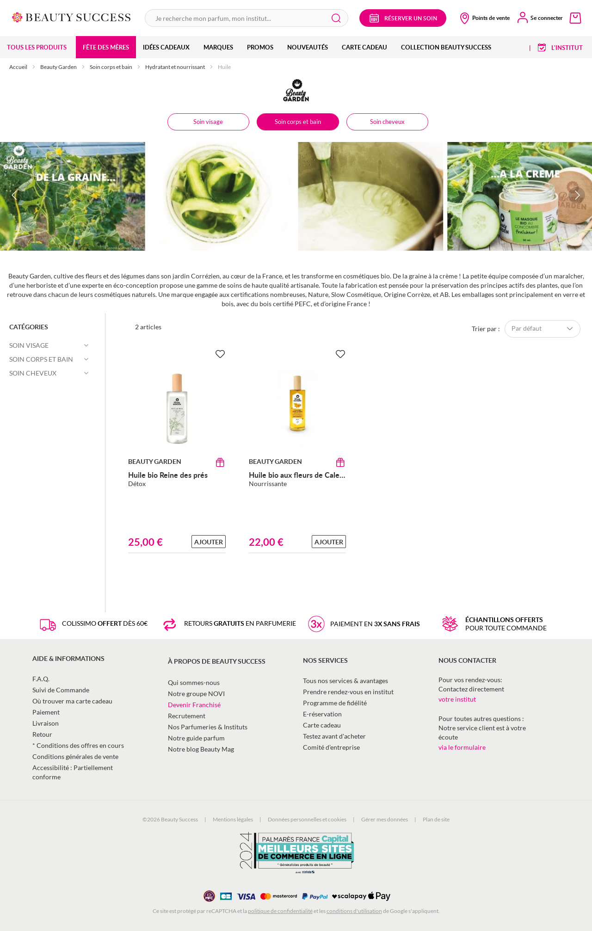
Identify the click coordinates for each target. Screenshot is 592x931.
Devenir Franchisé (194, 705)
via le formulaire (462, 747)
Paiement (46, 712)
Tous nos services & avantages (345, 680)
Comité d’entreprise (331, 747)
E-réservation (322, 714)
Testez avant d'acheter (334, 736)
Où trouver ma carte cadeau (72, 701)
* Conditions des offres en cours (78, 745)
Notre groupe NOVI (196, 693)
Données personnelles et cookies (307, 819)
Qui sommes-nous (194, 682)
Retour (42, 734)
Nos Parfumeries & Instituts (207, 727)
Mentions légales (233, 819)
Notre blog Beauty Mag (201, 749)
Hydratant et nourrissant (175, 66)
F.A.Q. (40, 679)
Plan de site (436, 819)
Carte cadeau (322, 725)
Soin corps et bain (111, 66)
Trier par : (486, 328)
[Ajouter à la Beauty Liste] (220, 354)
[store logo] (71, 16)
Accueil (18, 66)
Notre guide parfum (196, 738)
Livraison (45, 723)
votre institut (457, 699)
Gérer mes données (384, 819)
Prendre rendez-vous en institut (348, 692)
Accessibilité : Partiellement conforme (72, 772)
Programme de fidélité (335, 703)
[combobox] (246, 18)
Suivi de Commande (60, 690)
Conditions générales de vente (75, 756)
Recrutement (186, 716)
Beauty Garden (59, 66)
